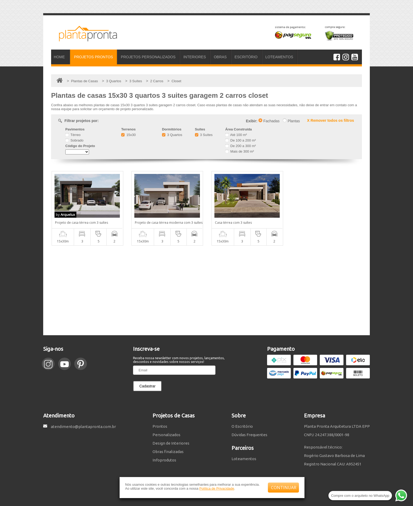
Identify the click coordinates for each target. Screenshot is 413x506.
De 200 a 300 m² (240, 146)
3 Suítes (204, 135)
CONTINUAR (283, 487)
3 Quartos (172, 135)
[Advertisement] (206, 290)
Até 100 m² (236, 135)
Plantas (291, 121)
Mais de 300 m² (239, 151)
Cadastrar (147, 386)
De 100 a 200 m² (240, 140)
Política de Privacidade (216, 488)
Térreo (73, 135)
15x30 (128, 135)
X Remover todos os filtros (330, 120)
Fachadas (268, 121)
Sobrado (74, 140)
